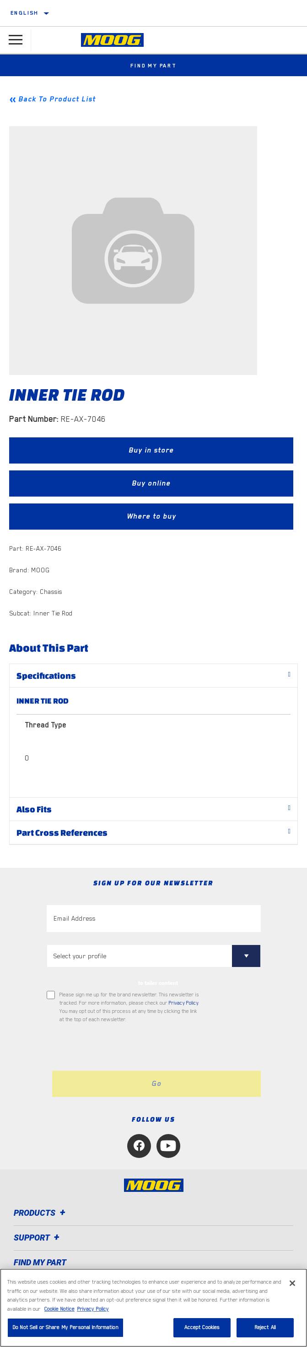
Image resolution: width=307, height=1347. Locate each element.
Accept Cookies (202, 1327)
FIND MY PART (40, 1262)
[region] (153, 1308)
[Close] (292, 1283)
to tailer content (158, 983)
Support (38, 1237)
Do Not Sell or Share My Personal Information (65, 1327)
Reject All (265, 1327)
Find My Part (153, 65)
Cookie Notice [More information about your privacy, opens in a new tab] (59, 1309)
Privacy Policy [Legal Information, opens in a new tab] (93, 1309)
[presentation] (123, 1047)
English (25, 13)
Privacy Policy (183, 1003)
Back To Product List (57, 99)
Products (41, 1213)
